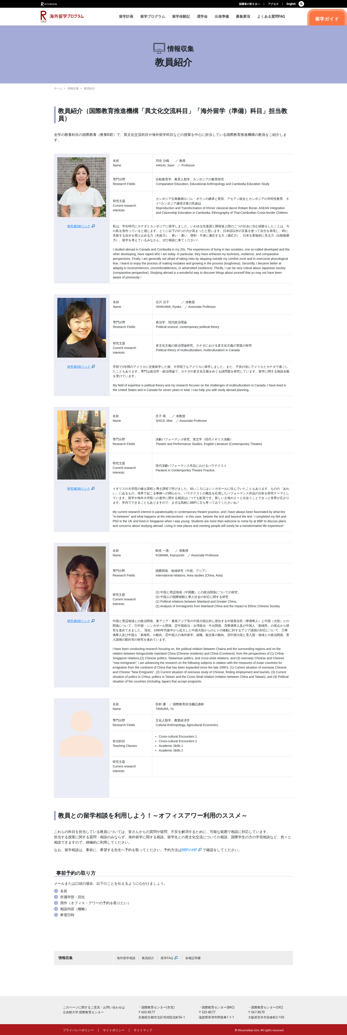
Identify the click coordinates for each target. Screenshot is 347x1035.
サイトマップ (143, 1030)
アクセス (273, 4)
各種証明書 (193, 958)
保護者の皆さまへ (249, 4)
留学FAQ (169, 958)
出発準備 (222, 16)
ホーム (58, 88)
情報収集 (73, 88)
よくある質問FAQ (271, 16)
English (291, 4)
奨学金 (202, 16)
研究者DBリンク (80, 226)
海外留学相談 (126, 958)
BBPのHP (191, 850)
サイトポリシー (114, 1030)
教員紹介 (148, 958)
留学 (327, 19)
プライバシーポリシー (78, 1030)
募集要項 (243, 16)
